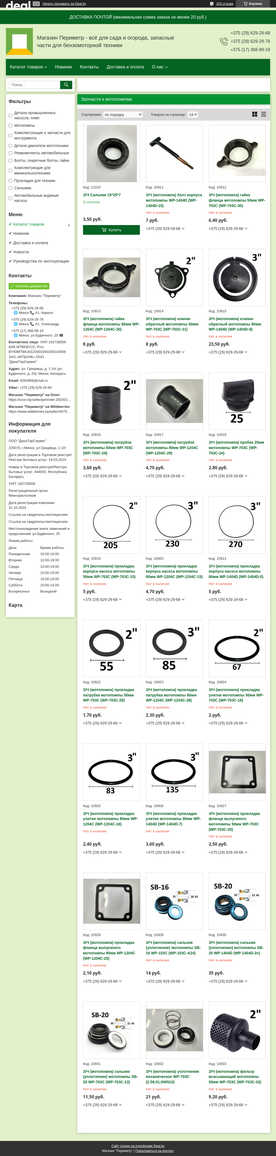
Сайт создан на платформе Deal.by (138, 1146)
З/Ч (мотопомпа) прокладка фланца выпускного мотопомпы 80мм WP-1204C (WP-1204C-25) (109, 950)
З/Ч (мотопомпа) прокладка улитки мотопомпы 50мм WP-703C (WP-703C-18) (236, 695)
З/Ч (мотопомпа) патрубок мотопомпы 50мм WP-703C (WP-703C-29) (108, 447)
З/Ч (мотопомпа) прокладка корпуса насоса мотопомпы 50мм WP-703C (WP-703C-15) (109, 571)
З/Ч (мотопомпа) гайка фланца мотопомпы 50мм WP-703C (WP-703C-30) (237, 200)
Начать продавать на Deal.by (64, 4)
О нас (158, 67)
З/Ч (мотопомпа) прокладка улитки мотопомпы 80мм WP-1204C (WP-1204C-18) (110, 818)
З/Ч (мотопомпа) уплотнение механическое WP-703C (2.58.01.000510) (172, 1076)
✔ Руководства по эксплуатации (39, 261)
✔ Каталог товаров (26, 224)
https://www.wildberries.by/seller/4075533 (41, 411)
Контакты (89, 67)
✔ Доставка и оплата (28, 242)
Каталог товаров (26, 67)
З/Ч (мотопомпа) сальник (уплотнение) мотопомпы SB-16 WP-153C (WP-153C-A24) (173, 947)
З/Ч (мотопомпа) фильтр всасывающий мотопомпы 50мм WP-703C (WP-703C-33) (235, 1076)
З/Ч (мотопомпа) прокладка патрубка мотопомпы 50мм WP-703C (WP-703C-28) (108, 695)
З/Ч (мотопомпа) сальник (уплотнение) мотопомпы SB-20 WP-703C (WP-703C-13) (110, 1076)
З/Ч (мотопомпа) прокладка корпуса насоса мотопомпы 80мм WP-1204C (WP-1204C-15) (174, 571)
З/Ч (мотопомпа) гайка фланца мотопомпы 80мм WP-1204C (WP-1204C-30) (111, 324)
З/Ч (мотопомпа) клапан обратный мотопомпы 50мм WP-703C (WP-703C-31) (172, 324)
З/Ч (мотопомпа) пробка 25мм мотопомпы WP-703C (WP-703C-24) (236, 447)
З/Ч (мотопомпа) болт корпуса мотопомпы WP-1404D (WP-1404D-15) (174, 200)
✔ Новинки (19, 233)
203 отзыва (224, 4)
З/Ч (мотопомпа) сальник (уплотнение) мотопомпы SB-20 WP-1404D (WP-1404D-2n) (236, 947)
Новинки (63, 67)
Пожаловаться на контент (154, 1151)
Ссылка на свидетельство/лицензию (38, 515)
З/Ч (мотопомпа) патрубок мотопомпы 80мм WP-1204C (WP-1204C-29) (172, 447)
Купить (115, 229)
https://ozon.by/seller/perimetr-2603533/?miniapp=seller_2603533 (60, 400)
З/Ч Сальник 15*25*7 (102, 195)
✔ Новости (19, 252)
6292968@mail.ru (34, 381)
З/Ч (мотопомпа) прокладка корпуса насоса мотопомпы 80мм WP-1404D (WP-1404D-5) (236, 571)
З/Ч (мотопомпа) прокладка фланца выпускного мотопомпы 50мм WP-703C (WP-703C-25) (234, 821)
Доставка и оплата (125, 67)
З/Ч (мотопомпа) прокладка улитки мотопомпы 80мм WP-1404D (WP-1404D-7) (173, 818)
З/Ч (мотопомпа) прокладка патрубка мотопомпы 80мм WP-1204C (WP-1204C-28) (171, 695)
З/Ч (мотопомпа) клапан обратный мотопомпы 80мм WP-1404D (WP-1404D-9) (235, 324)
